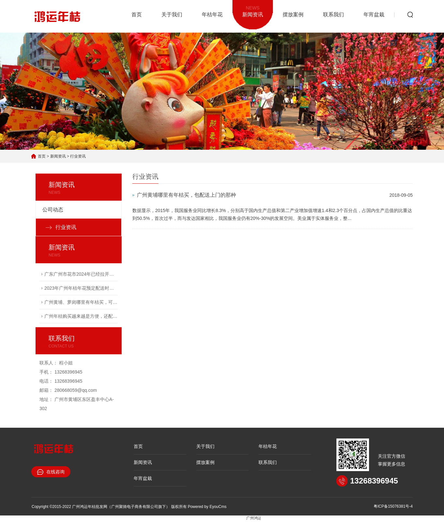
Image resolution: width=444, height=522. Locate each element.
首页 (136, 14)
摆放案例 (293, 14)
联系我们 (333, 14)
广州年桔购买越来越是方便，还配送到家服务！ (81, 316)
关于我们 (171, 14)
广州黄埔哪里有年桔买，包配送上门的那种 (186, 195)
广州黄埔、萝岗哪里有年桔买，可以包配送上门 (81, 302)
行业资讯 (78, 156)
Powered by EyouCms (207, 506)
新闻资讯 (252, 10)
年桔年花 (212, 14)
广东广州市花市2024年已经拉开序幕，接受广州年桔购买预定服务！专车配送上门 (81, 274)
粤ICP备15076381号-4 (393, 506)
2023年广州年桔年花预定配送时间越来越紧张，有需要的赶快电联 (81, 288)
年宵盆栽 (373, 14)
